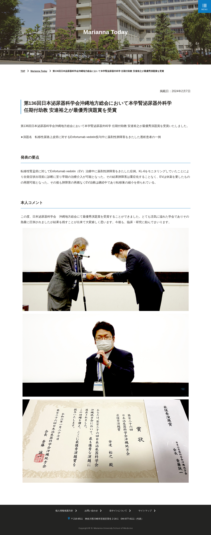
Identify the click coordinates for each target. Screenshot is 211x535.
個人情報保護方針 (64, 510)
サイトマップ (145, 510)
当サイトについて (118, 510)
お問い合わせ (91, 510)
